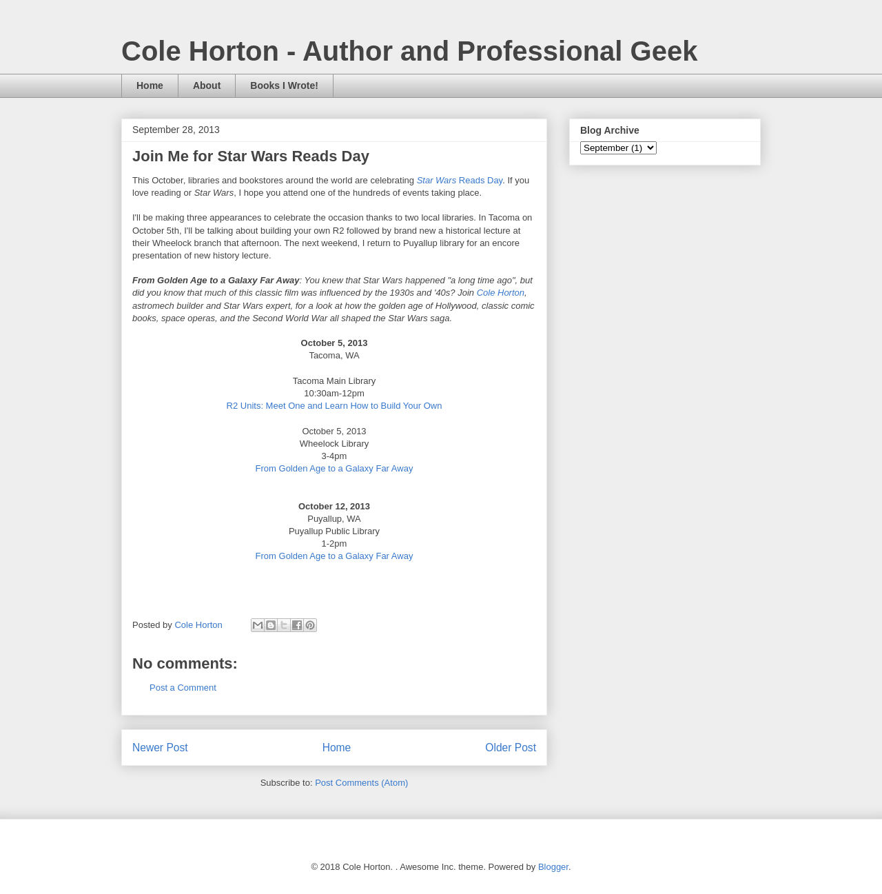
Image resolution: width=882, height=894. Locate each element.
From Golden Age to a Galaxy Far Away (334, 468)
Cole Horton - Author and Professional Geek (409, 51)
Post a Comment (183, 687)
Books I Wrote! (284, 85)
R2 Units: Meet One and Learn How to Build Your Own (334, 405)
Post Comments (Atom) (361, 783)
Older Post (510, 747)
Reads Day (460, 180)
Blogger (553, 867)
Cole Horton (500, 292)
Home (149, 85)
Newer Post (160, 747)
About (206, 85)
